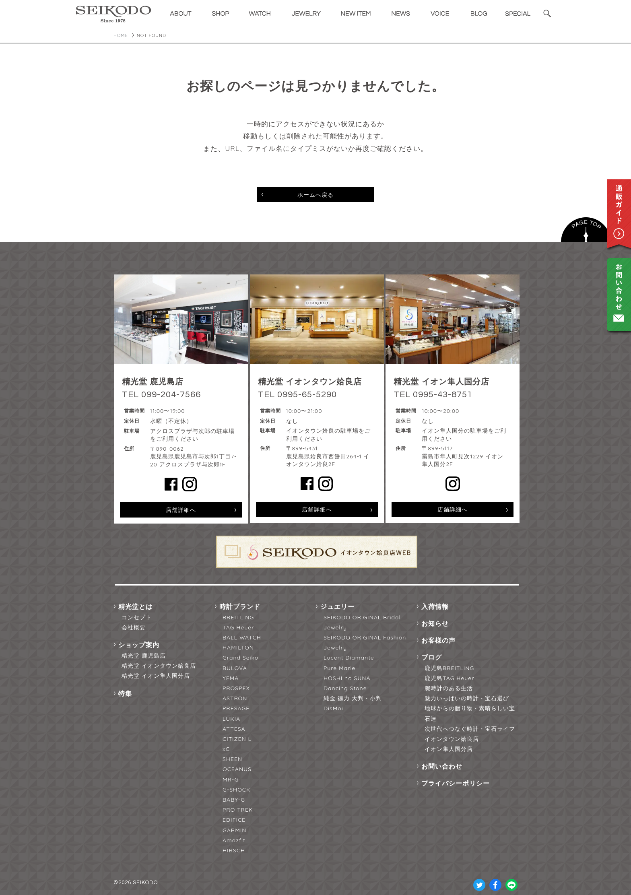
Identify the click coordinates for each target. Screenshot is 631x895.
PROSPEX (236, 688)
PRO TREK (238, 809)
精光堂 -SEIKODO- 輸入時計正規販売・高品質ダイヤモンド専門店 (113, 14)
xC (226, 749)
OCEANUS (237, 769)
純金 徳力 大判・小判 (353, 698)
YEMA (231, 678)
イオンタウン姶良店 (452, 738)
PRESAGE (236, 708)
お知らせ (435, 623)
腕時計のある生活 (449, 688)
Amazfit (234, 840)
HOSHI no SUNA (347, 678)
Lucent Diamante (349, 657)
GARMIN (234, 830)
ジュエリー (337, 606)
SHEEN (232, 759)
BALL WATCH (242, 637)
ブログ (431, 657)
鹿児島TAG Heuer (449, 678)
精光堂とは (135, 606)
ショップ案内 (138, 645)
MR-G (231, 779)
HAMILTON (238, 647)
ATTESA (234, 728)
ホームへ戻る (315, 194)
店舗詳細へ (181, 509)
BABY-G (234, 799)
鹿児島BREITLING (449, 668)
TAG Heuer (238, 627)
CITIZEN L (237, 738)
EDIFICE (234, 819)
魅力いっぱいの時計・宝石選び (467, 698)
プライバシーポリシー (455, 783)
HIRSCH (234, 850)
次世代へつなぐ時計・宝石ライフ (470, 728)
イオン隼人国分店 (449, 749)
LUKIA (231, 718)
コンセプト (137, 617)
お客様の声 (438, 640)
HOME (120, 35)
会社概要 (134, 627)
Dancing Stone (345, 688)
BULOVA (235, 668)
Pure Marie (339, 668)
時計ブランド (239, 606)
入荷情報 (435, 606)
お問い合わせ (441, 766)
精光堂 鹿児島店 (144, 655)
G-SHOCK (236, 789)
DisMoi (333, 708)
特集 (125, 693)
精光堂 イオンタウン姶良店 (159, 665)
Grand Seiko (240, 657)
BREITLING (238, 617)
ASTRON (235, 698)
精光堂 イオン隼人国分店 (156, 675)
